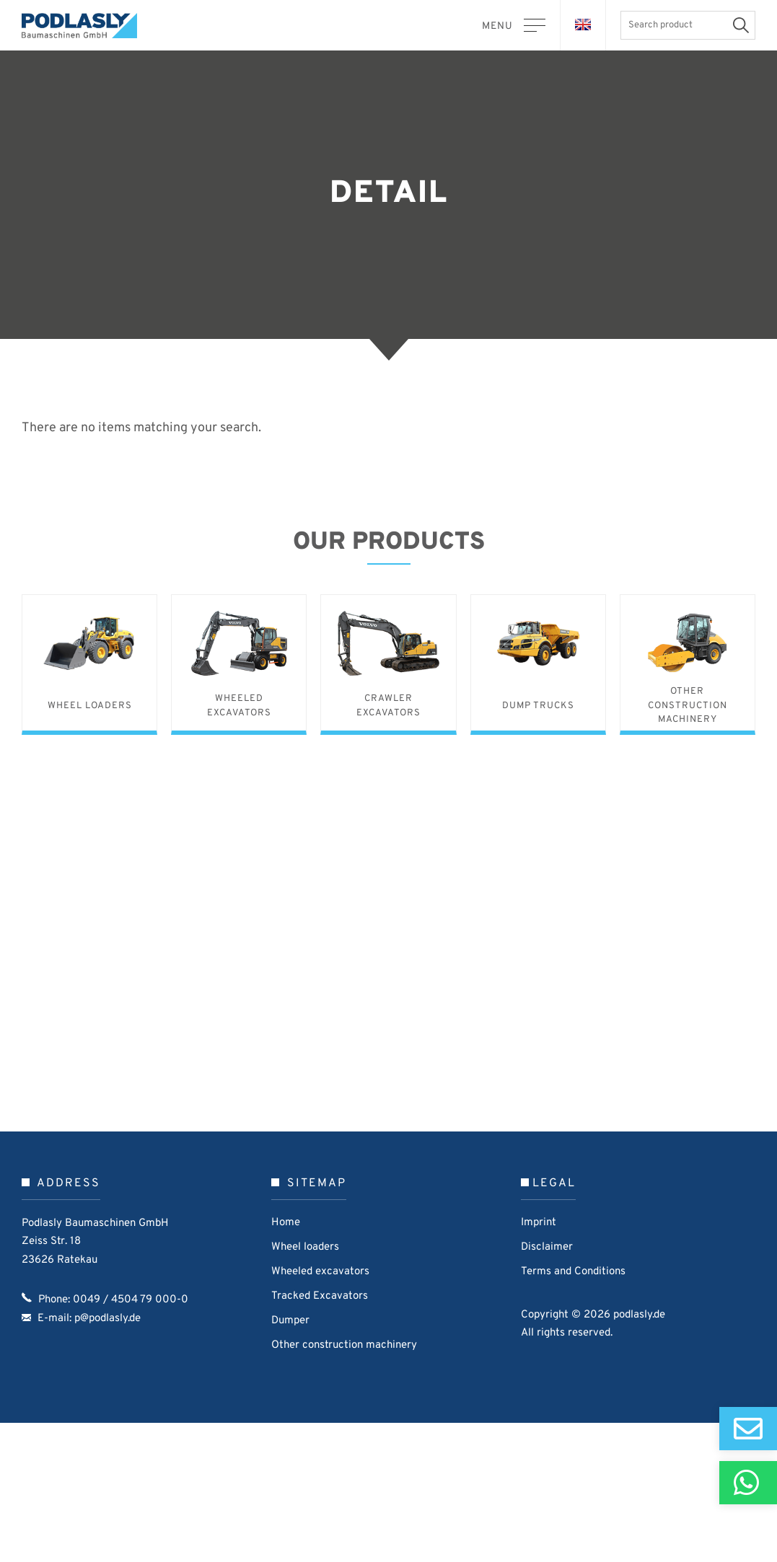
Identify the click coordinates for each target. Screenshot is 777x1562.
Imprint (538, 1363)
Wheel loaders (305, 1388)
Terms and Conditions (573, 1412)
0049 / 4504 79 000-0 (130, 1440)
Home (285, 1363)
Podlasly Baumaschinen (87, 25)
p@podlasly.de (107, 1459)
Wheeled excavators (320, 1412)
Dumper (290, 1461)
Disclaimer (547, 1388)
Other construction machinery (344, 1486)
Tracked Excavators (319, 1437)
